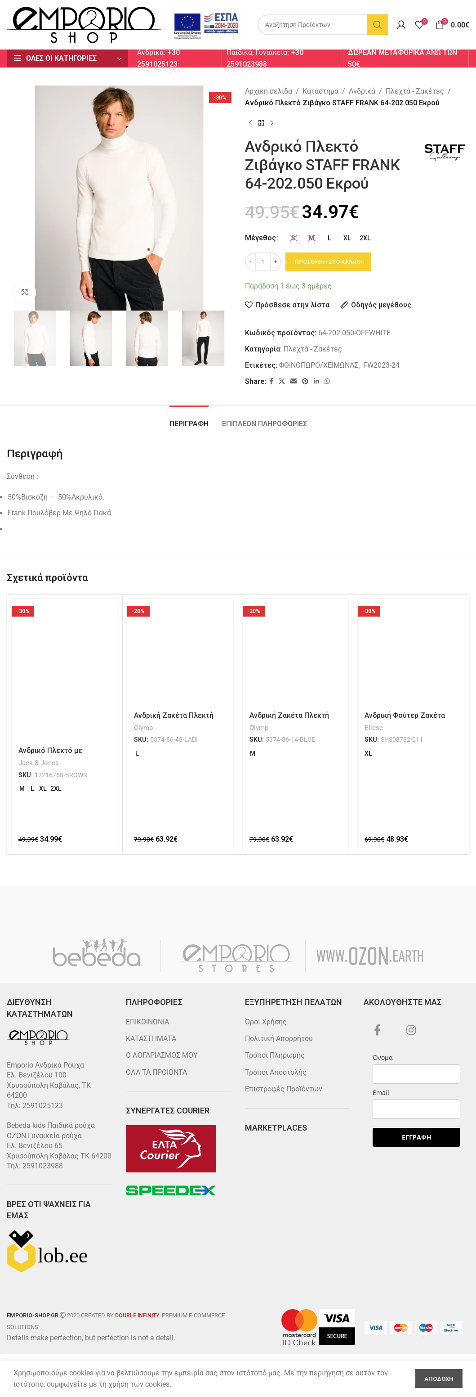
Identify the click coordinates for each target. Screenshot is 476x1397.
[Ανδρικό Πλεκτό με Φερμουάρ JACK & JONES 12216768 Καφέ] (65, 669)
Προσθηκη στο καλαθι (328, 261)
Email (381, 1092)
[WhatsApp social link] (327, 381)
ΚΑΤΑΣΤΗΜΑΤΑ (151, 1038)
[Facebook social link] (271, 381)
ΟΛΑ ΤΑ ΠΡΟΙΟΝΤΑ (156, 1072)
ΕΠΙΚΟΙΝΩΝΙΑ (147, 1022)
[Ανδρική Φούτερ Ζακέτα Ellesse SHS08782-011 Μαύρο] (411, 652)
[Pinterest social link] (305, 381)
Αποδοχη (439, 1378)
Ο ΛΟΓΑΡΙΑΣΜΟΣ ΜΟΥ (162, 1055)
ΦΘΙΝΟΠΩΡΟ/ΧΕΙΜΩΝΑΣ (318, 365)
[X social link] (282, 381)
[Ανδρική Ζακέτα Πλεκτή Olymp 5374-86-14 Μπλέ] (296, 652)
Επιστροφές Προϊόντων (283, 1089)
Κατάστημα (320, 91)
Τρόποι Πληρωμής (275, 1055)
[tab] (189, 419)
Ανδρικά (362, 91)
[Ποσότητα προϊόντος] (263, 261)
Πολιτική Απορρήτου (279, 1038)
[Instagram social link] (410, 1030)
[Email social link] (293, 381)
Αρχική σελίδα (268, 91)
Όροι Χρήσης (266, 1022)
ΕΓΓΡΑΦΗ (417, 1137)
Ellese (374, 728)
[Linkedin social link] (316, 381)
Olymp (143, 728)
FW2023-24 (381, 365)
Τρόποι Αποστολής (276, 1072)
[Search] (323, 24)
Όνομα (383, 1057)
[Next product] (272, 122)
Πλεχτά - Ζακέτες (415, 91)
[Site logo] (84, 24)
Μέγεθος (260, 238)
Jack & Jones (38, 763)
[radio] (293, 238)
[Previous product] (250, 122)
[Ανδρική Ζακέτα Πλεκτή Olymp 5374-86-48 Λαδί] (180, 652)
